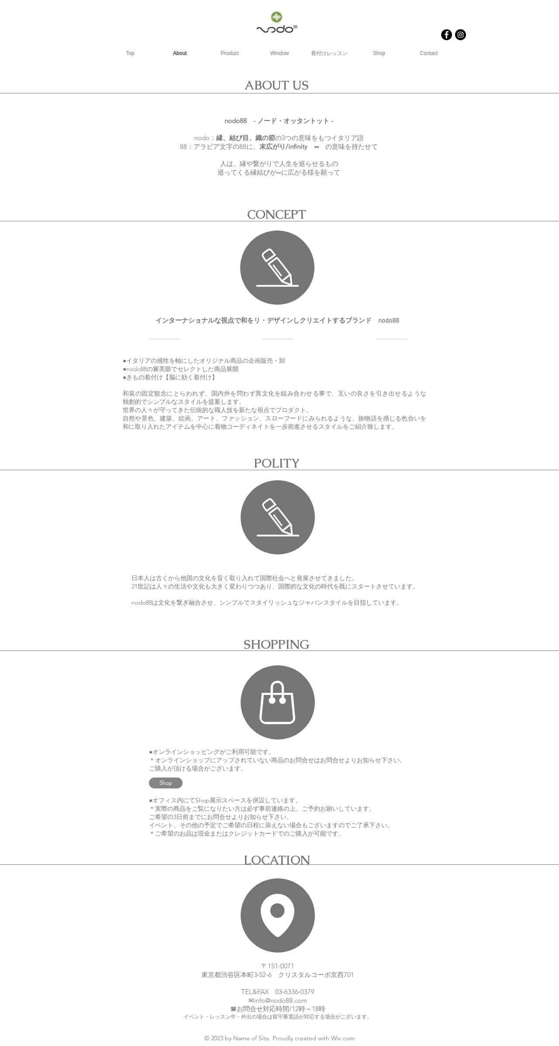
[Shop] (166, 783)
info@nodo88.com (280, 1000)
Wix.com (343, 1038)
